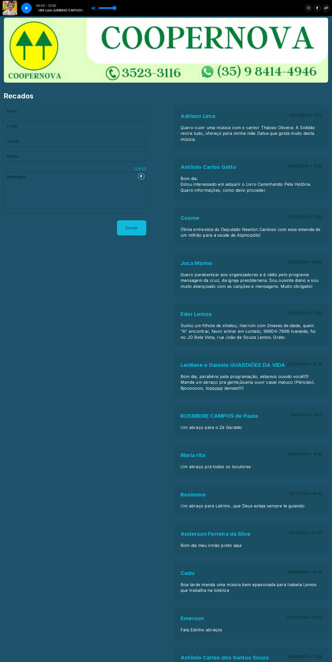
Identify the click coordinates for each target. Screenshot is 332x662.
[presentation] (43, 228)
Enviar (132, 227)
